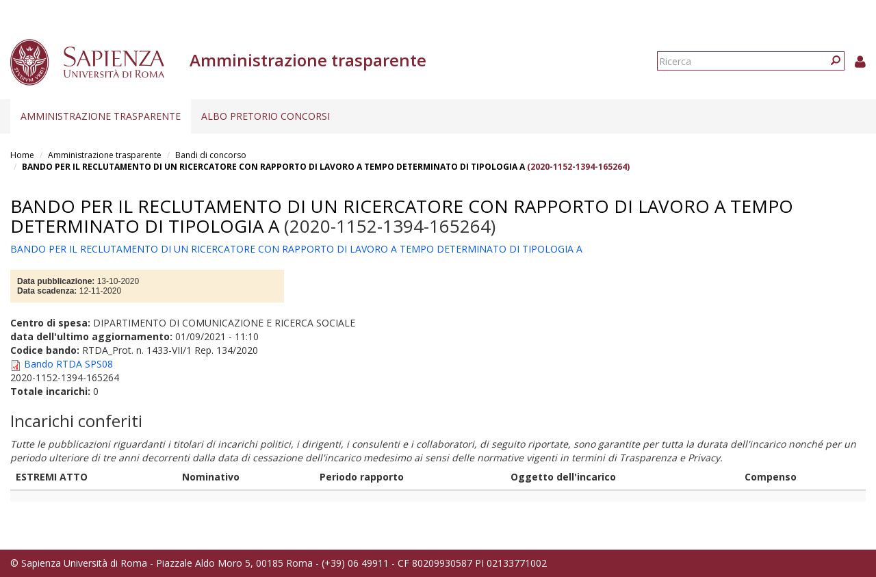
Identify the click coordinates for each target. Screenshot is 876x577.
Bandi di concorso (210, 155)
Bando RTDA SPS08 (68, 363)
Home (22, 155)
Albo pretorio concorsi (265, 116)
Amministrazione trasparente (101, 116)
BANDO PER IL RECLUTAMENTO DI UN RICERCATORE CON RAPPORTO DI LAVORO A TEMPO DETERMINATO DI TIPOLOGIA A (273, 166)
